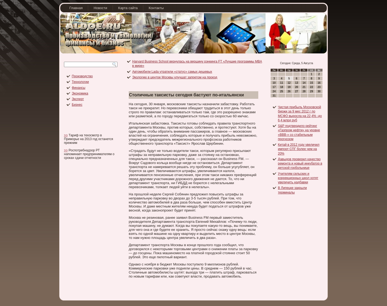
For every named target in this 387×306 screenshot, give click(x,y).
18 (281, 87)
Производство (82, 76)
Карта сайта (128, 8)
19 (289, 87)
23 (318, 87)
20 (296, 87)
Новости (100, 8)
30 (318, 91)
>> (66, 135)
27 (296, 91)
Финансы (78, 88)
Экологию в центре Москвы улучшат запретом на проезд (174, 77)
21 (304, 87)
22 (311, 87)
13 (296, 82)
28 (304, 91)
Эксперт (78, 99)
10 (274, 82)
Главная (76, 8)
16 (318, 82)
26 (289, 91)
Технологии (80, 82)
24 (274, 91)
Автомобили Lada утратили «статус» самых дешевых (172, 72)
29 (311, 91)
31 (274, 95)
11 (281, 82)
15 (311, 82)
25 (281, 91)
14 (304, 82)
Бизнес (77, 105)
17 (274, 87)
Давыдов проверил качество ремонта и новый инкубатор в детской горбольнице (300, 163)
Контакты (156, 8)
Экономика (80, 93)
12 (289, 82)
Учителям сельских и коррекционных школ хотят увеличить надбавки (298, 178)
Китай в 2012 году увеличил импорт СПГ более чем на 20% (299, 149)
